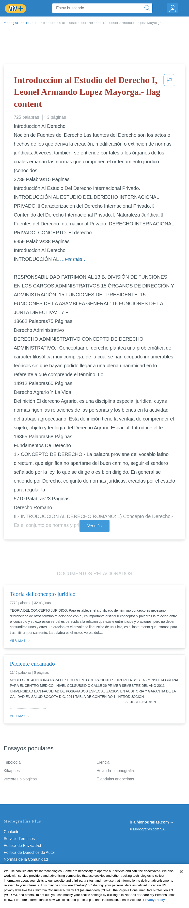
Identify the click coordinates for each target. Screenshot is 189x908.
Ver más (94, 526)
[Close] (181, 879)
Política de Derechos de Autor (29, 852)
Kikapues (12, 771)
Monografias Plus (19, 23)
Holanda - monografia (115, 771)
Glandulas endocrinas (115, 779)
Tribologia (12, 762)
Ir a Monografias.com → (152, 822)
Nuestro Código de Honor (26, 866)
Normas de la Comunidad (26, 859)
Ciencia (103, 762)
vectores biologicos (20, 779)
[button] (169, 93)
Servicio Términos (19, 839)
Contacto (11, 832)
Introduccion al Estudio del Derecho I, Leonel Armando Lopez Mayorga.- (102, 23)
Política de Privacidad (22, 845)
